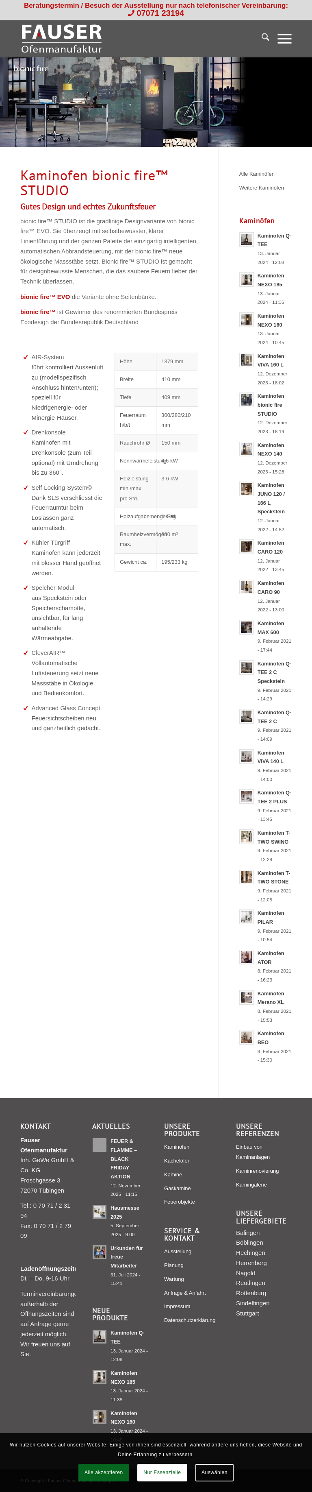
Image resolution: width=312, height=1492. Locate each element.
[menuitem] (261, 38)
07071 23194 (160, 13)
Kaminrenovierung (257, 1171)
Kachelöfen (177, 1161)
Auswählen (215, 1472)
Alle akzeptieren (103, 1472)
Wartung (174, 1279)
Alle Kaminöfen (257, 174)
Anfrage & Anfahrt (185, 1293)
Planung (174, 1265)
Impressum (177, 1306)
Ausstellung (177, 1251)
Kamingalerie (251, 1185)
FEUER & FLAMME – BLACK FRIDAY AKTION (123, 1159)
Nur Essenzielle (162, 1472)
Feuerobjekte (179, 1202)
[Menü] (280, 38)
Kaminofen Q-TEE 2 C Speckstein (275, 672)
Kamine (173, 1174)
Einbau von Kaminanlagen (253, 1152)
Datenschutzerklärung (189, 1320)
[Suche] (261, 38)
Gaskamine (177, 1188)
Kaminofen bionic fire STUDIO (271, 405)
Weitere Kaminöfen (261, 188)
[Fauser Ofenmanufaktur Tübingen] (61, 38)
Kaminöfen (176, 1147)
